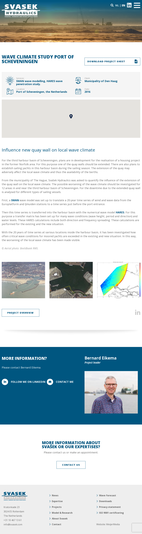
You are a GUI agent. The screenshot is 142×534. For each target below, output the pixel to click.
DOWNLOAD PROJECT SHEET (106, 61)
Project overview (20, 312)
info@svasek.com (13, 524)
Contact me (65, 381)
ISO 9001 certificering (111, 512)
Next (136, 280)
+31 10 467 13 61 (13, 520)
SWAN (15, 200)
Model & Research (62, 512)
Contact (56, 524)
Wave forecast (107, 495)
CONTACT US (71, 464)
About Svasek (60, 518)
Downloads (105, 501)
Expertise (57, 501)
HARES (120, 212)
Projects (57, 507)
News (55, 495)
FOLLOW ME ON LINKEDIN (28, 381)
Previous (5, 280)
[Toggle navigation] (137, 5)
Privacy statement (110, 507)
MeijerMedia (113, 524)
